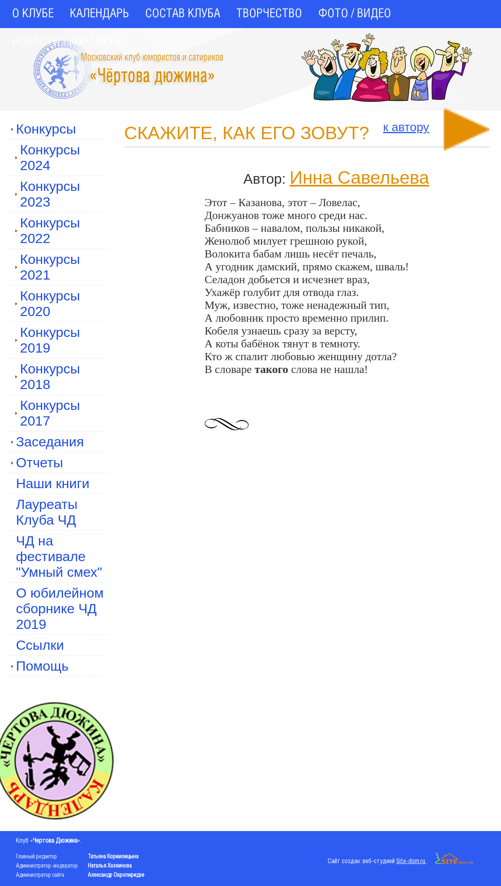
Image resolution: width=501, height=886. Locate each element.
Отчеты (37, 462)
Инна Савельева (359, 177)
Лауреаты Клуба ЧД (46, 512)
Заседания (47, 441)
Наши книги (52, 483)
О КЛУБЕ (33, 14)
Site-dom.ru (434, 861)
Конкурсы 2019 (47, 339)
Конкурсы (43, 128)
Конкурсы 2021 (47, 266)
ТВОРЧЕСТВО (269, 14)
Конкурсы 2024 (47, 157)
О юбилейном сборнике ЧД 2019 (60, 608)
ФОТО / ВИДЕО (354, 14)
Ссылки (40, 645)
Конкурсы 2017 (47, 412)
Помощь (40, 665)
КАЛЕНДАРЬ (99, 14)
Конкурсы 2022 (47, 230)
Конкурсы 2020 (47, 303)
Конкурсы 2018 (47, 376)
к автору (406, 127)
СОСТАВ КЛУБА (182, 14)
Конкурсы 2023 (47, 193)
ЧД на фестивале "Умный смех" (59, 556)
